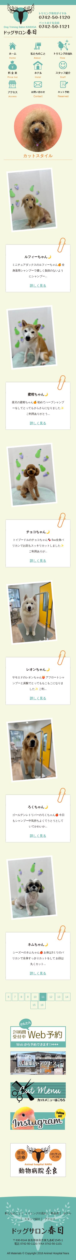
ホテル (67, 1213)
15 (34, 1004)
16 (41, 1004)
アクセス (50, 1219)
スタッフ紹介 (32, 1219)
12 (50, 996)
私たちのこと (13, 1213)
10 (35, 996)
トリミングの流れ (36, 1213)
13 (58, 996)
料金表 (55, 1213)
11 (43, 996)
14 (66, 996)
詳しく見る (38, 286)
